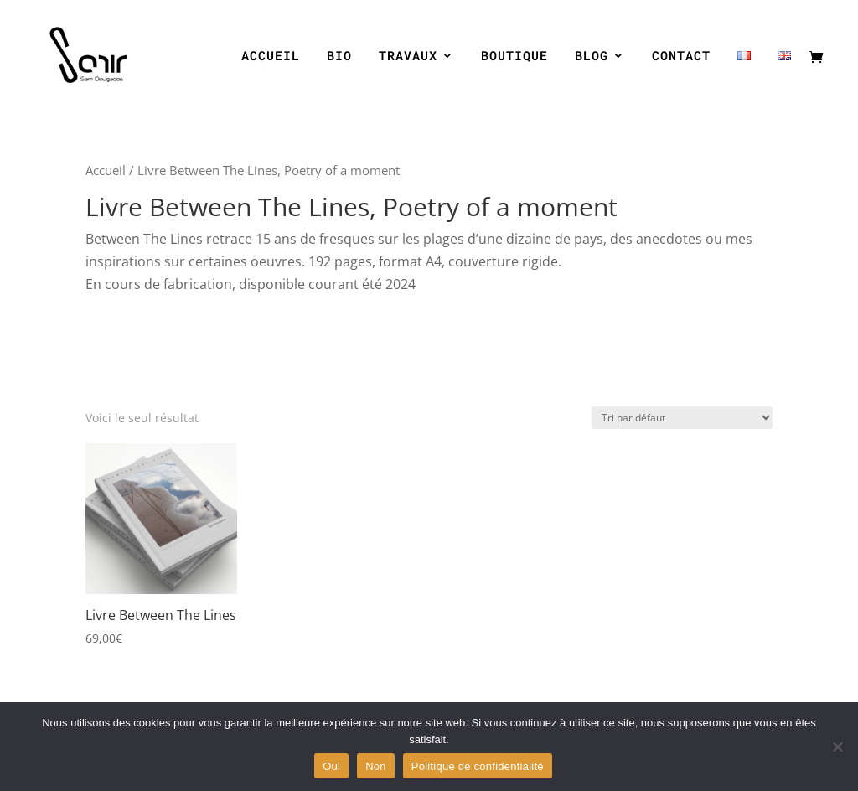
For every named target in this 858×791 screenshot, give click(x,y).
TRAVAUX (408, 56)
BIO (339, 56)
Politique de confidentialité (477, 766)
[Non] (837, 746)
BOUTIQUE (514, 56)
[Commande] (682, 417)
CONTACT (681, 56)
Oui (331, 766)
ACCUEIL (270, 56)
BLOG (591, 56)
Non (375, 766)
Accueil (105, 170)
